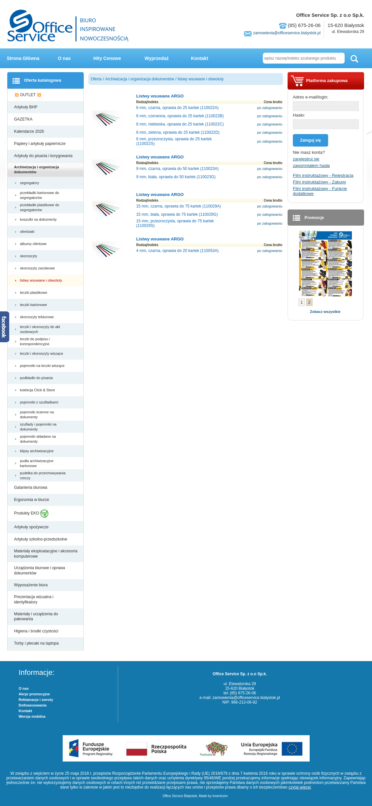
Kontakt (199, 58)
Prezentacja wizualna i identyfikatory (33, 599)
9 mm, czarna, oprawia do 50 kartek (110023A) (177, 168)
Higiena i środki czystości (36, 631)
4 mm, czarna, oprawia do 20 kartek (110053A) (177, 250)
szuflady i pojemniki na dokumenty (38, 426)
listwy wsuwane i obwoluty (41, 280)
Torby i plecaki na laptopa (37, 643)
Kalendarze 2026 (29, 131)
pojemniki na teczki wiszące (43, 366)
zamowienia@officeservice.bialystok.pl (287, 33)
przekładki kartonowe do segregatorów (39, 195)
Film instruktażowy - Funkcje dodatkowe (320, 191)
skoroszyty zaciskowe (38, 268)
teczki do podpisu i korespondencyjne (35, 341)
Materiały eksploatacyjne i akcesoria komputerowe (46, 554)
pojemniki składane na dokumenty (38, 438)
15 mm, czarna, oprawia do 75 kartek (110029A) (178, 206)
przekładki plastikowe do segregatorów (39, 207)
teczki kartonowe (34, 305)
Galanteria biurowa (31, 487)
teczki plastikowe (34, 292)
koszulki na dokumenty (39, 219)
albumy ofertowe (34, 244)
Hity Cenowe (107, 58)
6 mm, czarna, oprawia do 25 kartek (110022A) (177, 107)
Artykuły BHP (26, 107)
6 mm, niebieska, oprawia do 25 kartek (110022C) (180, 124)
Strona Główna (23, 58)
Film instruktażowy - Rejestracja (323, 175)
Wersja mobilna (32, 716)
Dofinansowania (32, 705)
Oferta (96, 79)
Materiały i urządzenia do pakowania (36, 617)
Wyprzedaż (157, 58)
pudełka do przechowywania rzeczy (43, 475)
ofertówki (28, 232)
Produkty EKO (31, 513)
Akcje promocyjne (34, 694)
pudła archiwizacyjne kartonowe (37, 463)
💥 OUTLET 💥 (28, 95)
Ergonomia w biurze (32, 499)
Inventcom (220, 796)
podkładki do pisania (37, 378)
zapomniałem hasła (311, 165)
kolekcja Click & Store (38, 390)
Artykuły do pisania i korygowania (44, 155)
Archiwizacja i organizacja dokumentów (36, 169)
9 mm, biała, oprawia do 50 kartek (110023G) (176, 177)
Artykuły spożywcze (32, 527)
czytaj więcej (300, 787)
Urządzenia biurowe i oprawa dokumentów (39, 570)
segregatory (30, 183)
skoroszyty (29, 256)
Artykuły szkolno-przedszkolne (41, 539)
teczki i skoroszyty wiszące (42, 353)
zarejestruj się (306, 158)
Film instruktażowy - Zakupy (319, 182)
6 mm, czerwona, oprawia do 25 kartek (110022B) (180, 116)
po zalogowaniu (269, 108)
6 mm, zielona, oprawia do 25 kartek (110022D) (178, 132)
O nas (64, 58)
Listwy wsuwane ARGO (160, 96)
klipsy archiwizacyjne (37, 451)
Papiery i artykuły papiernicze (40, 143)
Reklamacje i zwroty (36, 700)
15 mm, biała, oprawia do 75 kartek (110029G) (177, 214)
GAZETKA (24, 119)
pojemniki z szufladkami (39, 402)
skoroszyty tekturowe (37, 317)
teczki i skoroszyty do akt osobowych (40, 329)
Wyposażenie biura (31, 585)
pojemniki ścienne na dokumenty (37, 414)
